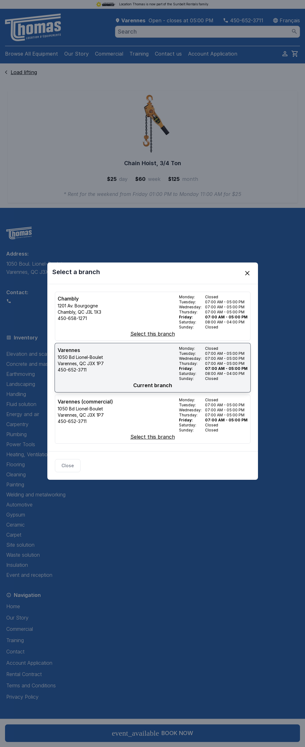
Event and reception (29, 575)
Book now (152, 733)
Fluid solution (21, 404)
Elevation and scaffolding (35, 354)
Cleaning (16, 474)
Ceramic (15, 525)
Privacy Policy (22, 697)
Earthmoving (20, 374)
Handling (16, 394)
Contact (15, 651)
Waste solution (23, 555)
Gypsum (15, 515)
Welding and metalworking (36, 494)
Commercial (109, 54)
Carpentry (17, 424)
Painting (15, 484)
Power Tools (20, 444)
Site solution (20, 545)
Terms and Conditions (31, 685)
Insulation (17, 565)
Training (139, 54)
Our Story (76, 54)
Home (13, 606)
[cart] (295, 54)
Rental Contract (24, 674)
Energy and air (22, 414)
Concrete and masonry (32, 364)
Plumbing (16, 434)
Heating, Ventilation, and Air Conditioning (52, 454)
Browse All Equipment (31, 54)
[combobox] (207, 32)
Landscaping (20, 384)
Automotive (19, 504)
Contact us (168, 54)
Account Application (212, 54)
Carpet (13, 535)
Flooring (15, 464)
